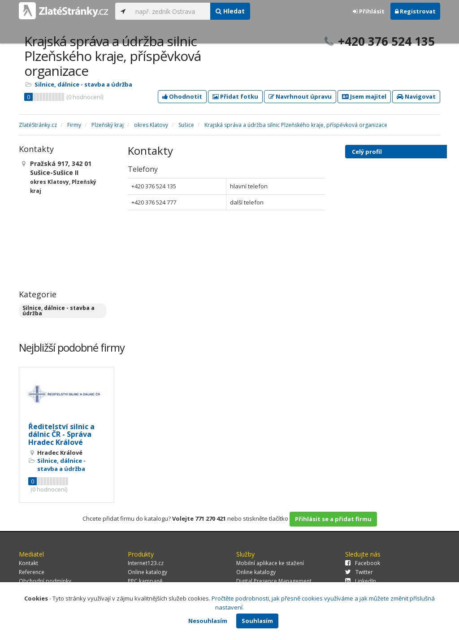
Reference (31, 572)
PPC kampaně (145, 581)
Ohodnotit (182, 96)
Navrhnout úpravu (300, 96)
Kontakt (28, 563)
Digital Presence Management (274, 581)
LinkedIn (360, 581)
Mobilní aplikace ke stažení (270, 563)
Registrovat (415, 11)
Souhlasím (257, 621)
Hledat (230, 11)
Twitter (359, 572)
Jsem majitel (364, 96)
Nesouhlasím (207, 621)
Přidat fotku (235, 96)
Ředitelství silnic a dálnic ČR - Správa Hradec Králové (61, 434)
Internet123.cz (146, 563)
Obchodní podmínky (45, 581)
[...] (170, 11)
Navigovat (416, 96)
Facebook (362, 563)
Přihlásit (369, 11)
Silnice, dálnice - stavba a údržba (83, 84)
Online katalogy (147, 572)
